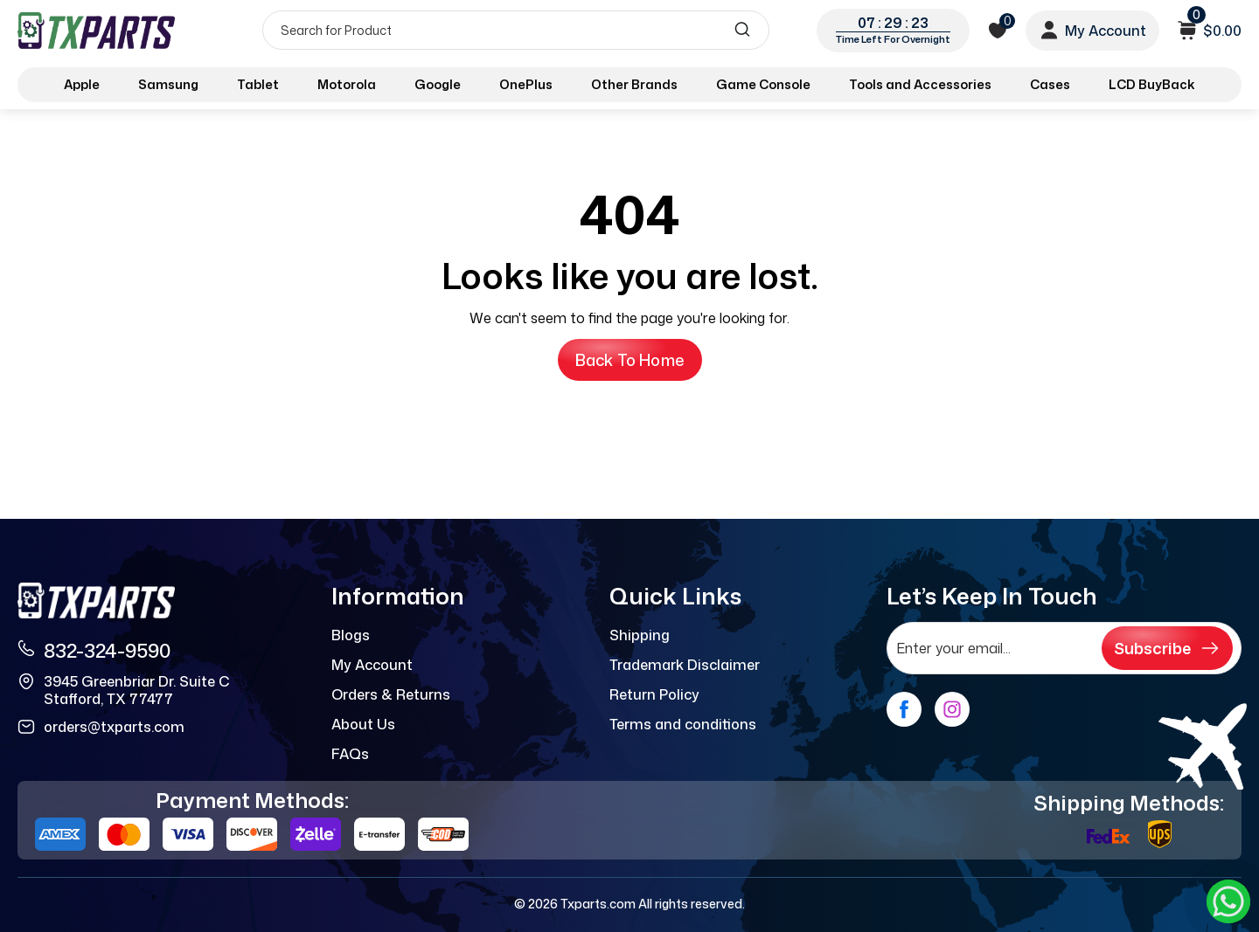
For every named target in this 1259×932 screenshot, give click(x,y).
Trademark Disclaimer (684, 664)
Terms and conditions (682, 724)
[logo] (97, 30)
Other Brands (634, 84)
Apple (82, 84)
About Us (363, 724)
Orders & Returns (390, 694)
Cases (1050, 84)
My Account (372, 664)
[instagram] (952, 709)
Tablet (258, 84)
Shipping (639, 635)
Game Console (763, 84)
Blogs (350, 635)
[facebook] (904, 709)
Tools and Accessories (920, 84)
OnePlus (526, 84)
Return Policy (654, 694)
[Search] (515, 30)
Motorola (346, 84)
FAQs (350, 754)
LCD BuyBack (1152, 84)
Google (437, 84)
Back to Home (630, 360)
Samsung (168, 84)
